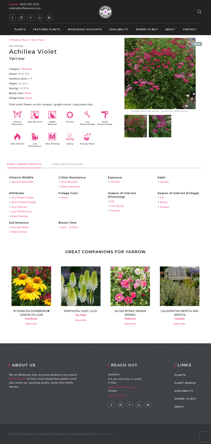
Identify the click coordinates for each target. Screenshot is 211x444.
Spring (70, 143)
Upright (164, 181)
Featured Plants (46, 29)
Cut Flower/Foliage (87, 122)
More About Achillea (75, 163)
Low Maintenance (35, 144)
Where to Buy (147, 29)
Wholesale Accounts (85, 29)
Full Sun (70, 121)
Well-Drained (20, 230)
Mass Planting (52, 143)
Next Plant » (39, 39)
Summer (115, 209)
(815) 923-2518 (29, 4)
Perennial (26, 68)
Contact (189, 29)
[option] (160, 75)
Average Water (87, 144)
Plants (20, 29)
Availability (118, 29)
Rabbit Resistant (52, 122)
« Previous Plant (18, 39)
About (170, 29)
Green (28, 97)
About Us (26, 364)
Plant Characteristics (26, 163)
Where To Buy (20, 378)
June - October (70, 226)
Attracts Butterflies (17, 122)
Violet (28, 92)
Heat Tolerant (17, 143)
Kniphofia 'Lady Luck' (81, 310)
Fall (112, 200)
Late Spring (117, 205)
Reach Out (129, 364)
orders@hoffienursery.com (25, 8)
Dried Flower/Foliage (105, 122)
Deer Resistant (35, 122)
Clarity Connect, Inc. (102, 433)
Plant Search (190, 382)
